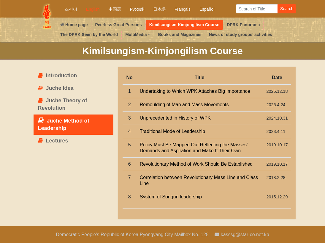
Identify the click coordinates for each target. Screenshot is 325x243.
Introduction (57, 76)
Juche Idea (56, 88)
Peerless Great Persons (118, 24)
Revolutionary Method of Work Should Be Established (196, 164)
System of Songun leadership (171, 196)
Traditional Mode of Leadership (172, 131)
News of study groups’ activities (240, 34)
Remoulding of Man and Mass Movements (184, 104)
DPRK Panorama (243, 24)
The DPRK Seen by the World (89, 34)
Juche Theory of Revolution (62, 104)
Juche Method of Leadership (63, 124)
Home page (74, 24)
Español (207, 9)
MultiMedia (137, 34)
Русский (137, 9)
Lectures (53, 141)
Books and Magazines (179, 34)
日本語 (159, 9)
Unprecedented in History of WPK (175, 117)
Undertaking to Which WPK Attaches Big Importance (195, 91)
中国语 (115, 9)
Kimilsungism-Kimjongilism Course (184, 24)
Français (183, 9)
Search (286, 8)
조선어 (71, 9)
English (93, 9)
